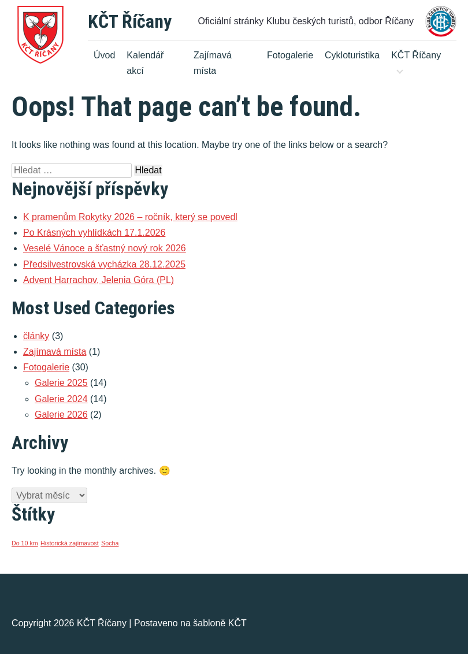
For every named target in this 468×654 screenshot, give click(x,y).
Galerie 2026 (61, 414)
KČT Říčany (130, 21)
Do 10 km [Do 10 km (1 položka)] (25, 543)
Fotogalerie (290, 55)
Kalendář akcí (145, 63)
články (36, 336)
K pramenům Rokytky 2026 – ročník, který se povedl (130, 217)
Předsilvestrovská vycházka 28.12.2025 (104, 264)
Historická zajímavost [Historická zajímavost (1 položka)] (69, 543)
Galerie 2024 (61, 399)
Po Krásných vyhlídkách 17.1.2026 (94, 232)
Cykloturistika (352, 55)
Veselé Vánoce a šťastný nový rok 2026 (104, 248)
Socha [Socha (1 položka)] (109, 543)
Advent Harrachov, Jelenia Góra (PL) (98, 280)
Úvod (104, 55)
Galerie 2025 (61, 383)
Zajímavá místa (213, 63)
